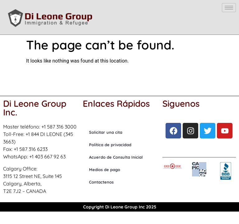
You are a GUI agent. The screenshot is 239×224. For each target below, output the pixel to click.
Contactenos (101, 182)
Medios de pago (104, 169)
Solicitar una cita (105, 132)
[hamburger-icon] (229, 7)
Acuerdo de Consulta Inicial (116, 157)
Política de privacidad (110, 144)
